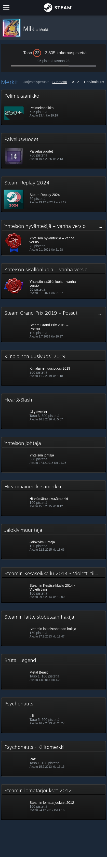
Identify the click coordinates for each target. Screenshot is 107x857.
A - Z (75, 82)
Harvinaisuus (94, 82)
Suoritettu (59, 82)
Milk (29, 28)
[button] (53, 107)
